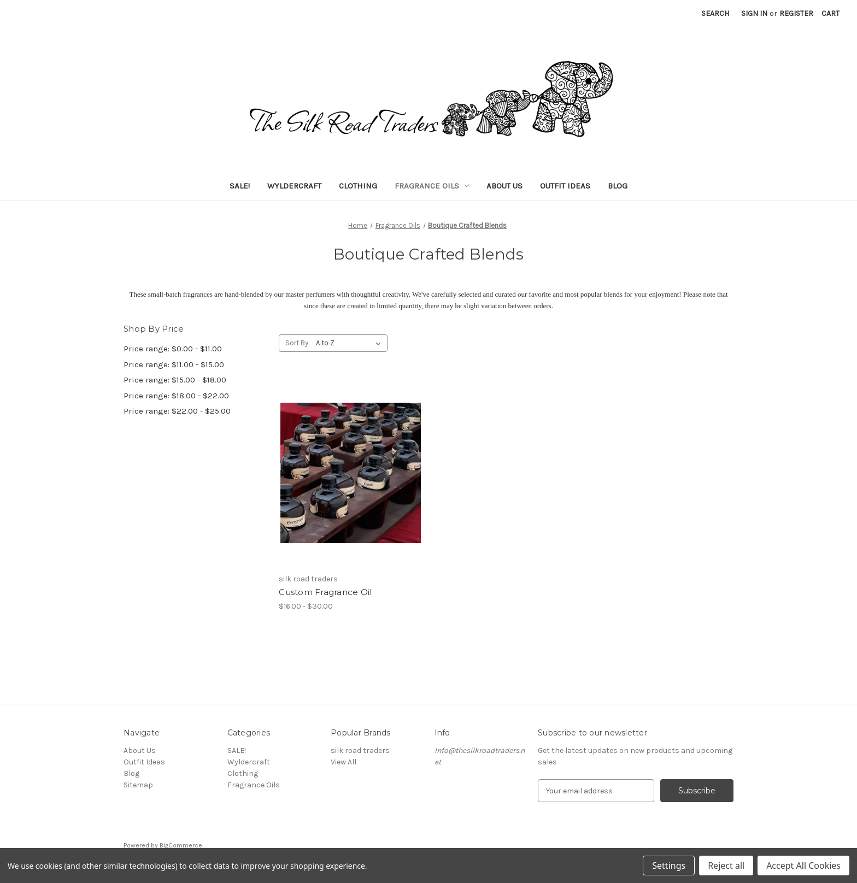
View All (343, 762)
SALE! (240, 186)
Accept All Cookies (803, 866)
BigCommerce (181, 845)
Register (796, 13)
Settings (668, 866)
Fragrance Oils (432, 186)
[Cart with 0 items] (830, 13)
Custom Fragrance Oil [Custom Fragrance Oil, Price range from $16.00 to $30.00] (325, 592)
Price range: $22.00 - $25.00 (177, 411)
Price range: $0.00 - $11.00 (173, 349)
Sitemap (138, 785)
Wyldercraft (294, 186)
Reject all (726, 866)
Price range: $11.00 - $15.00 (174, 364)
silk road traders (360, 750)
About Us (504, 186)
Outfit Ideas (565, 186)
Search (715, 13)
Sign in (754, 13)
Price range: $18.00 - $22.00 (176, 396)
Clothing (358, 186)
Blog (617, 186)
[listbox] (350, 343)
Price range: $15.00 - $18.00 (175, 380)
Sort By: (297, 343)
